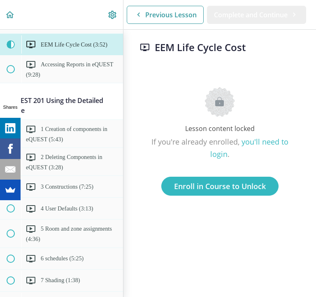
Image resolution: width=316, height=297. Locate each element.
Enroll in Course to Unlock (220, 186)
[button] (10, 14)
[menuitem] (112, 14)
